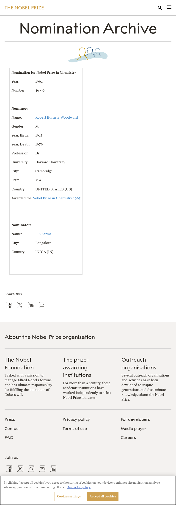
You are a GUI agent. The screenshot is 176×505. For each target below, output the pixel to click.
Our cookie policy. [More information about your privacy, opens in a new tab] (79, 487)
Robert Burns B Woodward (56, 117)
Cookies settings (69, 496)
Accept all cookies (103, 496)
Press (10, 419)
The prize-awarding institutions (77, 367)
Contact (12, 428)
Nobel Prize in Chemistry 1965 (56, 198)
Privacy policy (76, 419)
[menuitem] (30, 419)
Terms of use (75, 428)
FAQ (9, 437)
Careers (128, 437)
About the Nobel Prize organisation (50, 337)
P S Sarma (43, 234)
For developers (135, 419)
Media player (133, 428)
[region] (88, 490)
